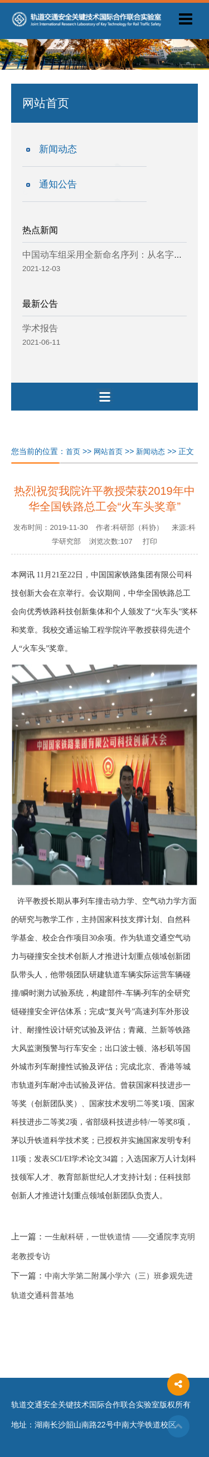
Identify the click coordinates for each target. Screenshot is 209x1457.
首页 (73, 451)
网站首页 (108, 451)
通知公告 (58, 184)
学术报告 (40, 328)
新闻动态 (58, 149)
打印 (150, 541)
